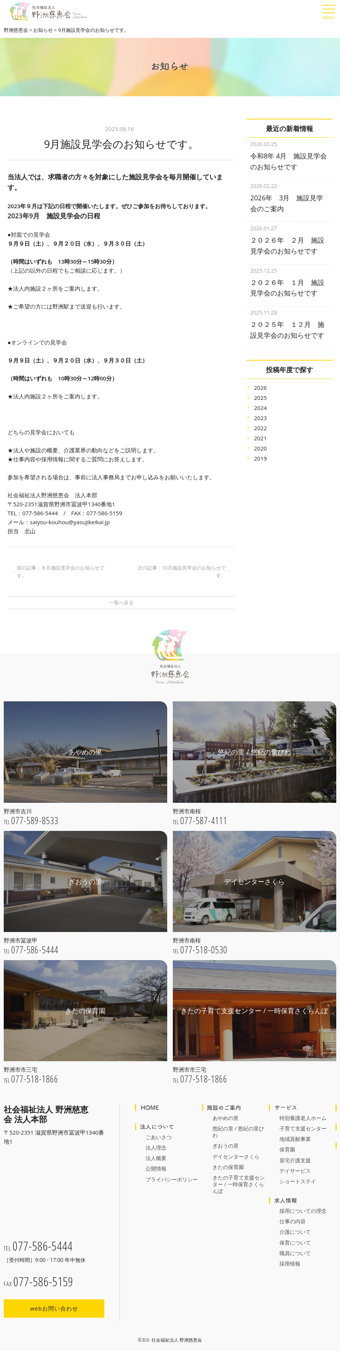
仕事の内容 (292, 1221)
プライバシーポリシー (172, 1179)
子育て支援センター (303, 1128)
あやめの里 (225, 1117)
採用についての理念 (303, 1210)
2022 (260, 418)
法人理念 (156, 1147)
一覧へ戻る (121, 602)
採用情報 (289, 1263)
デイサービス (295, 1170)
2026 (260, 378)
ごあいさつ (159, 1137)
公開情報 (156, 1168)
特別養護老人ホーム (303, 1117)
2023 (260, 408)
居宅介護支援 (295, 1160)
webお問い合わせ (54, 1308)
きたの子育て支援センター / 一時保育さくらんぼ (238, 1184)
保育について (295, 1242)
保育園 (287, 1149)
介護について (295, 1231)
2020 (260, 439)
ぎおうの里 (225, 1145)
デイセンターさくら (236, 1156)
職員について (295, 1253)
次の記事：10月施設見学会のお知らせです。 (182, 571)
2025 (260, 388)
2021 (260, 428)
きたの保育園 (228, 1167)
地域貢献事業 (295, 1138)
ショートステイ (297, 1181)
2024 (260, 398)
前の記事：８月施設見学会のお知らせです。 (60, 571)
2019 (260, 449)
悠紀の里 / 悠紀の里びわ (238, 1132)
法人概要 (156, 1158)
